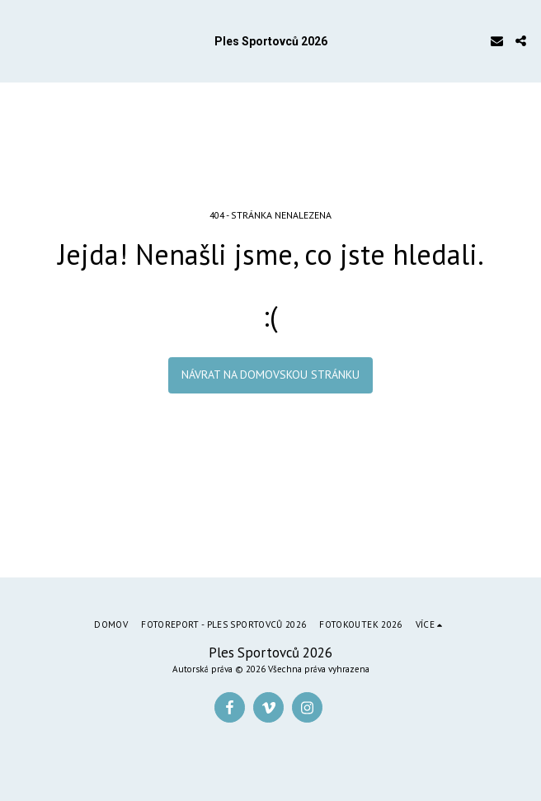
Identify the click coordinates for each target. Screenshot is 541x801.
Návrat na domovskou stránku (270, 374)
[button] (18, 40)
